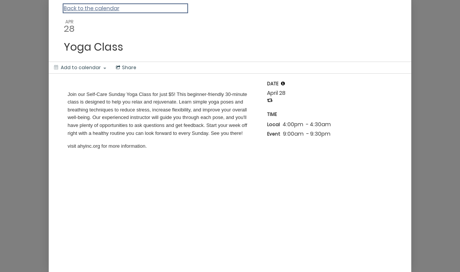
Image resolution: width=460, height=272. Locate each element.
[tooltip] (283, 83)
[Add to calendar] (80, 67)
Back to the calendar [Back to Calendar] (91, 8)
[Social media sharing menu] (125, 67)
